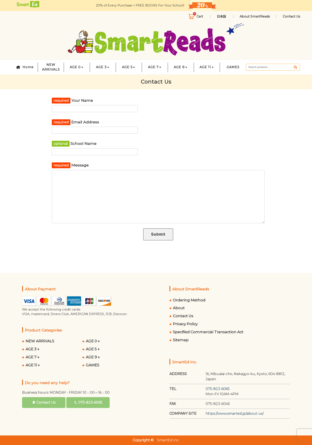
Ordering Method (189, 300)
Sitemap (180, 340)
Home (28, 67)
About (179, 308)
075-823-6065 (90, 402)
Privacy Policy (185, 324)
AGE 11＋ (207, 67)
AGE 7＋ (155, 67)
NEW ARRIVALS (51, 67)
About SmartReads (255, 16)
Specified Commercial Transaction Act (208, 332)
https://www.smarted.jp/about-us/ (235, 413)
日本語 (222, 16)
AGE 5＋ (129, 67)
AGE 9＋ (181, 67)
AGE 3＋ (103, 67)
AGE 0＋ (77, 67)
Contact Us (291, 16)
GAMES (233, 67)
